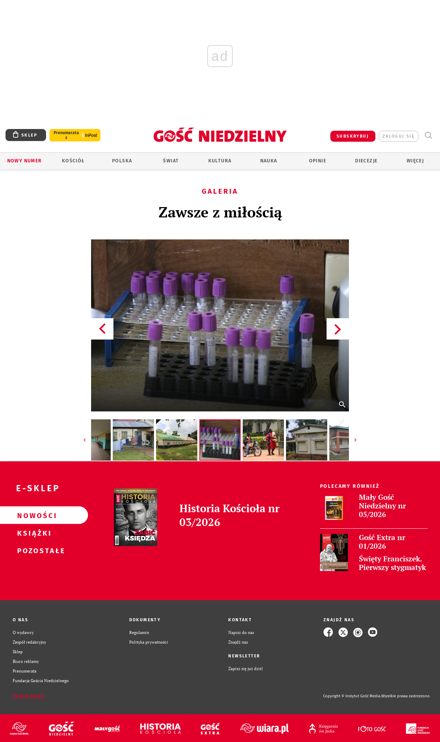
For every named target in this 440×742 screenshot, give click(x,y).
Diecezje (366, 161)
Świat (171, 161)
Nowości (33, 515)
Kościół (73, 161)
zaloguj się (399, 136)
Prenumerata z (66, 135)
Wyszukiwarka (428, 135)
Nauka (268, 161)
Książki (33, 533)
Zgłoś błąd (28, 696)
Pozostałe (33, 550)
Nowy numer (24, 161)
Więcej (415, 161)
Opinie (317, 161)
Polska (122, 161)
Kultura (220, 161)
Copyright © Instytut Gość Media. (352, 696)
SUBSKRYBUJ (353, 136)
